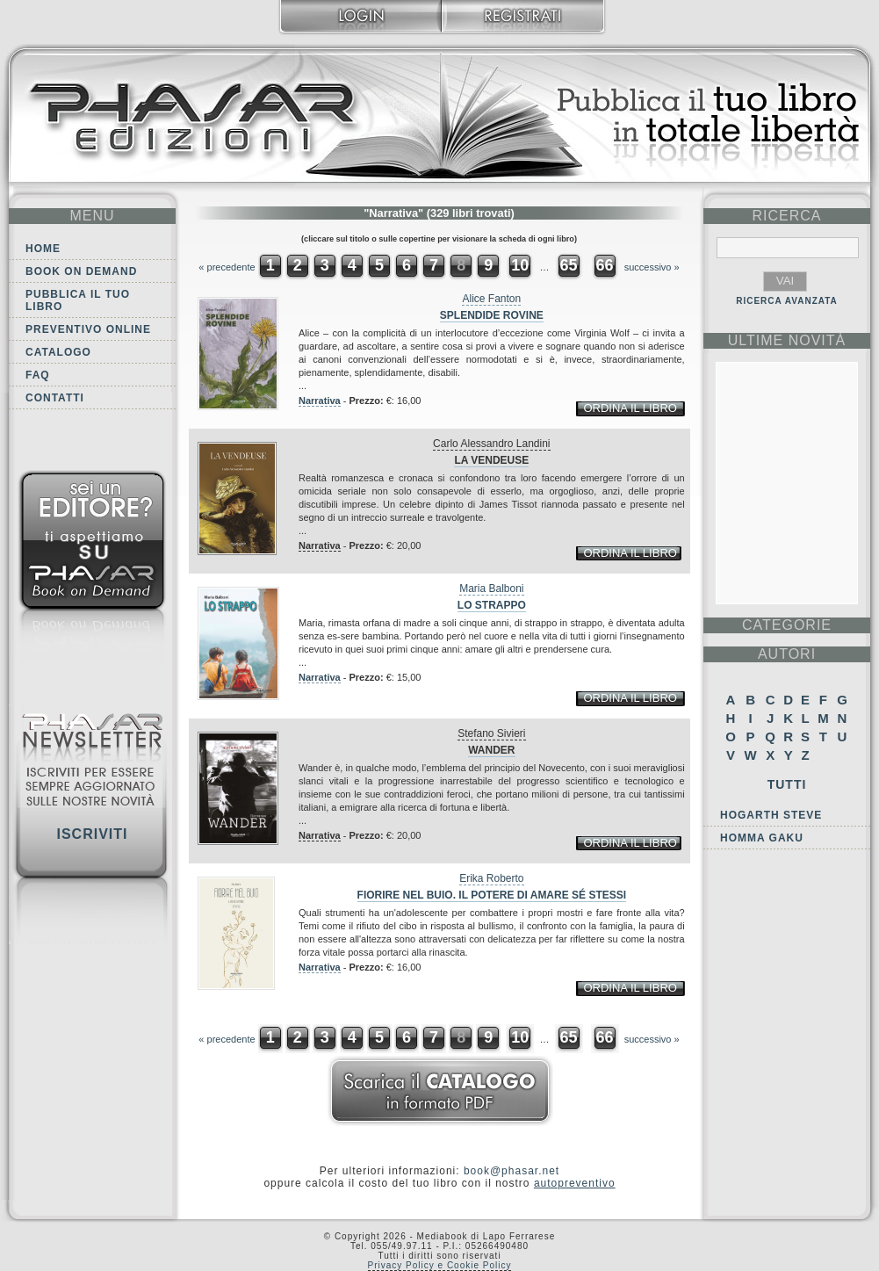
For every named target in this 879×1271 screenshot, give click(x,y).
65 (568, 265)
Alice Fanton (491, 298)
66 (605, 265)
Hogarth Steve (771, 815)
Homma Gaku (761, 838)
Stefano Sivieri (491, 733)
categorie (787, 624)
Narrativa (320, 400)
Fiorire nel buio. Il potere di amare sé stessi (492, 895)
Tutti (787, 784)
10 (520, 265)
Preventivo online (88, 329)
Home (43, 248)
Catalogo (58, 352)
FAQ (37, 375)
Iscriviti (91, 834)
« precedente (226, 267)
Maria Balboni (491, 588)
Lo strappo (492, 605)
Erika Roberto (491, 878)
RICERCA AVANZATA (787, 301)
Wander (491, 750)
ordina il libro (629, 408)
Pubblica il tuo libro (77, 300)
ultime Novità (787, 340)
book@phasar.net (511, 1171)
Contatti (54, 398)
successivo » (652, 267)
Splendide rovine (492, 315)
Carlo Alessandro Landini (491, 443)
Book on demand (81, 271)
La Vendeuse (491, 460)
